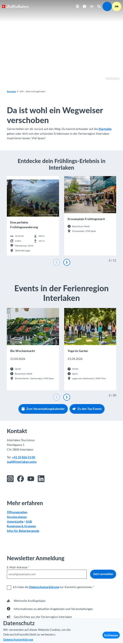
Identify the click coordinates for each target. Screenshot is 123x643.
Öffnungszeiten (17, 512)
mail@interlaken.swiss (22, 462)
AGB (29, 521)
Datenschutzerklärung (44, 587)
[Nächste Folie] (66, 262)
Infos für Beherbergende (23, 531)
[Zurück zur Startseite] (15, 6)
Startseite (11, 91)
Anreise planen (17, 517)
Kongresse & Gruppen (21, 526)
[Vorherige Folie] (56, 262)
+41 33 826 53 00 (23, 457)
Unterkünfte (15, 521)
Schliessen (111, 635)
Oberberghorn (111, 78)
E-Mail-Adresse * (18, 567)
